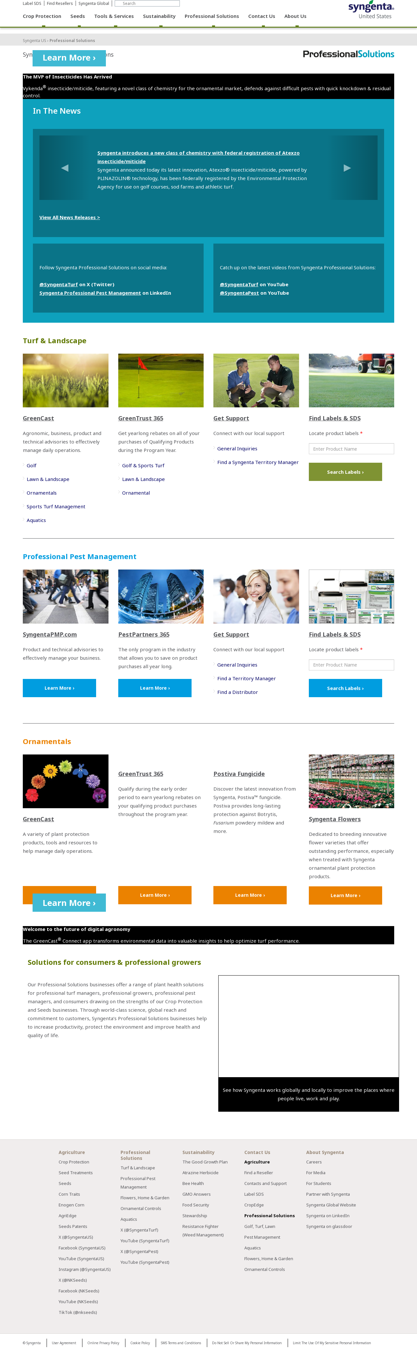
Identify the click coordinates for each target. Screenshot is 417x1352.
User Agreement (64, 1343)
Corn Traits (69, 1194)
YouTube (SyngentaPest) (145, 1262)
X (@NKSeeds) (73, 1280)
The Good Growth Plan (205, 1162)
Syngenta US (34, 40)
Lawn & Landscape (48, 479)
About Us (295, 23)
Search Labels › (345, 472)
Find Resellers (60, 10)
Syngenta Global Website (331, 1205)
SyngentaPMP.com (50, 634)
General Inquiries (237, 448)
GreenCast (38, 418)
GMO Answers (196, 1194)
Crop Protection (42, 23)
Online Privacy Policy (103, 1343)
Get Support (231, 418)
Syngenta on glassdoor (329, 1226)
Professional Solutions (212, 23)
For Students (318, 1183)
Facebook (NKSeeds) (79, 1291)
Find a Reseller (258, 1173)
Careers (314, 1162)
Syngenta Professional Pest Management (90, 292)
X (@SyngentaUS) (76, 1237)
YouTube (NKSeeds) (78, 1301)
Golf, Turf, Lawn (259, 1226)
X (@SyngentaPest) (139, 1251)
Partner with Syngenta (328, 1194)
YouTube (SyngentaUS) (81, 1258)
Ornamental (136, 492)
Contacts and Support (265, 1183)
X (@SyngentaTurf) (139, 1230)
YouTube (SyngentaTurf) (145, 1241)
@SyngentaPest (239, 292)
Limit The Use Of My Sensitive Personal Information (332, 1343)
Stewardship (194, 1215)
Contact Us (261, 23)
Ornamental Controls (141, 1208)
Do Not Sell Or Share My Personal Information (247, 1343)
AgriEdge (68, 1215)
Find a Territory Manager (246, 678)
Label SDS (32, 10)
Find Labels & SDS (335, 418)
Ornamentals (42, 492)
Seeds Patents (73, 1226)
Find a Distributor (237, 692)
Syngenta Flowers (335, 819)
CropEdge (254, 1205)
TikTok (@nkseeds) (78, 1312)
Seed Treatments (76, 1173)
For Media (315, 1173)
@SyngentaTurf (58, 284)
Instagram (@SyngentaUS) (85, 1269)
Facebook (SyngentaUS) (82, 1248)
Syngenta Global (94, 10)
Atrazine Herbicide (200, 1173)
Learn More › (69, 57)
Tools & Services (114, 23)
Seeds (77, 23)
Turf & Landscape (138, 1168)
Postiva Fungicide (239, 774)
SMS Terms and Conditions (181, 1343)
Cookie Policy (140, 1343)
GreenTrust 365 (140, 418)
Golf (31, 465)
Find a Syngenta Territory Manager (258, 462)
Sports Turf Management (56, 506)
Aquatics (36, 520)
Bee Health (193, 1183)
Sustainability (159, 23)
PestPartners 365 (143, 634)
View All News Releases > (69, 217)
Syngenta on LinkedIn (328, 1215)
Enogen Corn (71, 1205)
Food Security (195, 1205)
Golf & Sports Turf (143, 465)
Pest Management (262, 1237)
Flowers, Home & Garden (145, 1198)
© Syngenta (32, 1343)
